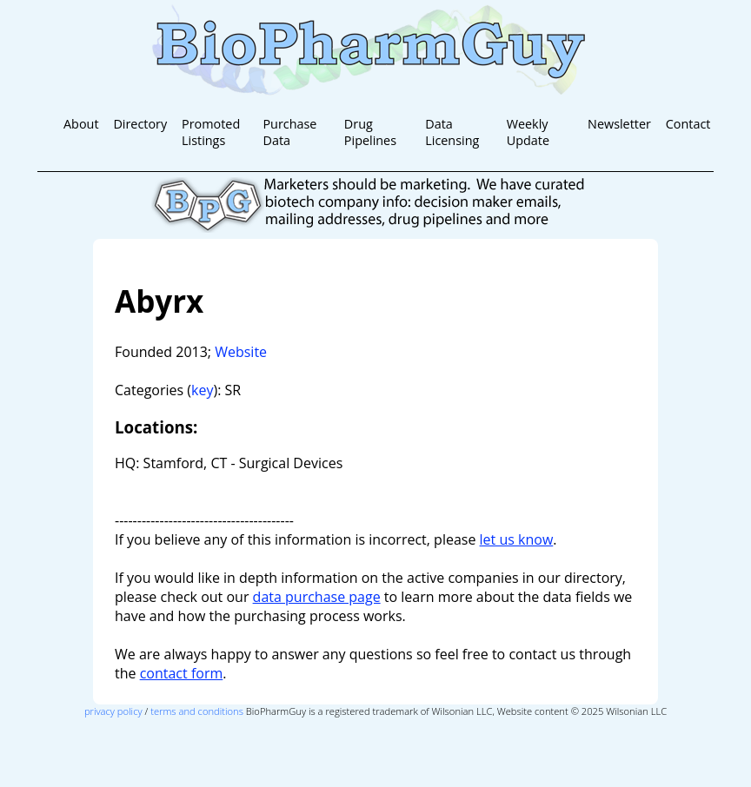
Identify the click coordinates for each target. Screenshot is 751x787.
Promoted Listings (211, 132)
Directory (140, 124)
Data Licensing (452, 132)
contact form (181, 673)
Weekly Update (528, 132)
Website (241, 351)
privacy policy (113, 711)
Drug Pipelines (370, 132)
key (202, 390)
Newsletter (619, 124)
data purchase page (317, 596)
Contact (688, 124)
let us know (517, 539)
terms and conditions (196, 711)
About (81, 124)
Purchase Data (289, 132)
